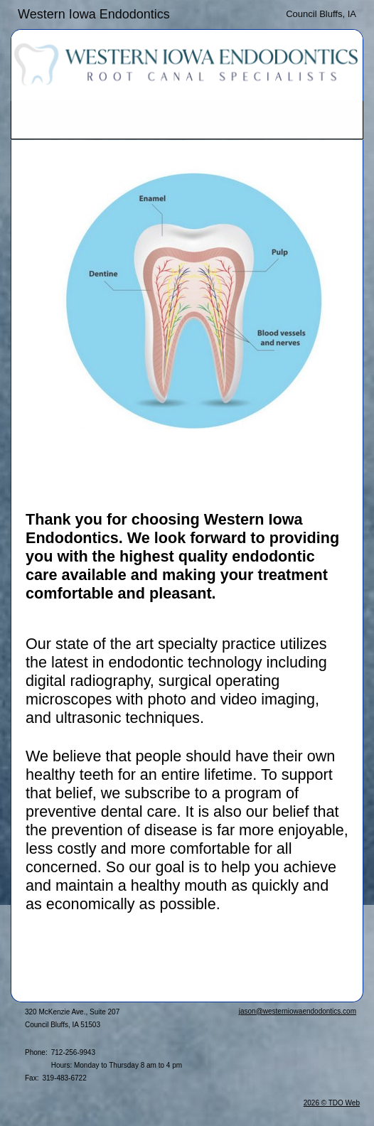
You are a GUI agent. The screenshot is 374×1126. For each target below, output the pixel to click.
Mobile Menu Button (22, 120)
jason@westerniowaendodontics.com (297, 1011)
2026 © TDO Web (332, 1103)
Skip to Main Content (50, 12)
